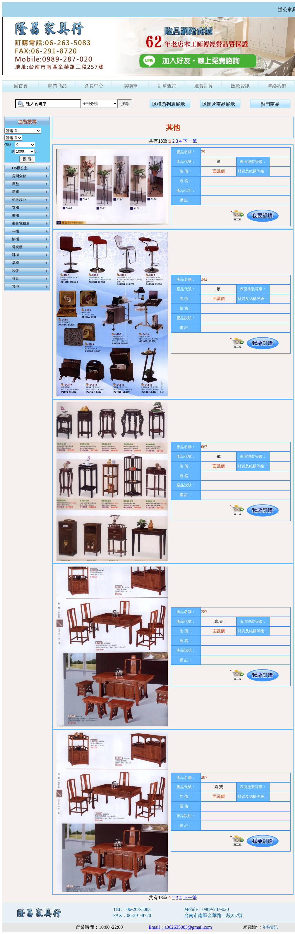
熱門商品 (57, 85)
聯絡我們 (276, 85)
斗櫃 (15, 231)
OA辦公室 (20, 168)
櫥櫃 (15, 239)
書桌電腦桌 (21, 223)
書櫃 (15, 215)
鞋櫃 (15, 255)
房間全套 (19, 176)
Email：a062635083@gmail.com (180, 927)
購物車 (131, 85)
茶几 (15, 279)
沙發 (15, 271)
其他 (15, 286)
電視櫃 (17, 247)
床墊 (15, 184)
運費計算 (203, 85)
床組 (15, 192)
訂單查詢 (167, 85)
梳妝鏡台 (19, 200)
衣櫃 (15, 208)
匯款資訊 (240, 85)
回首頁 (21, 85)
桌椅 (15, 263)
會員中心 (94, 85)
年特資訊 (270, 927)
